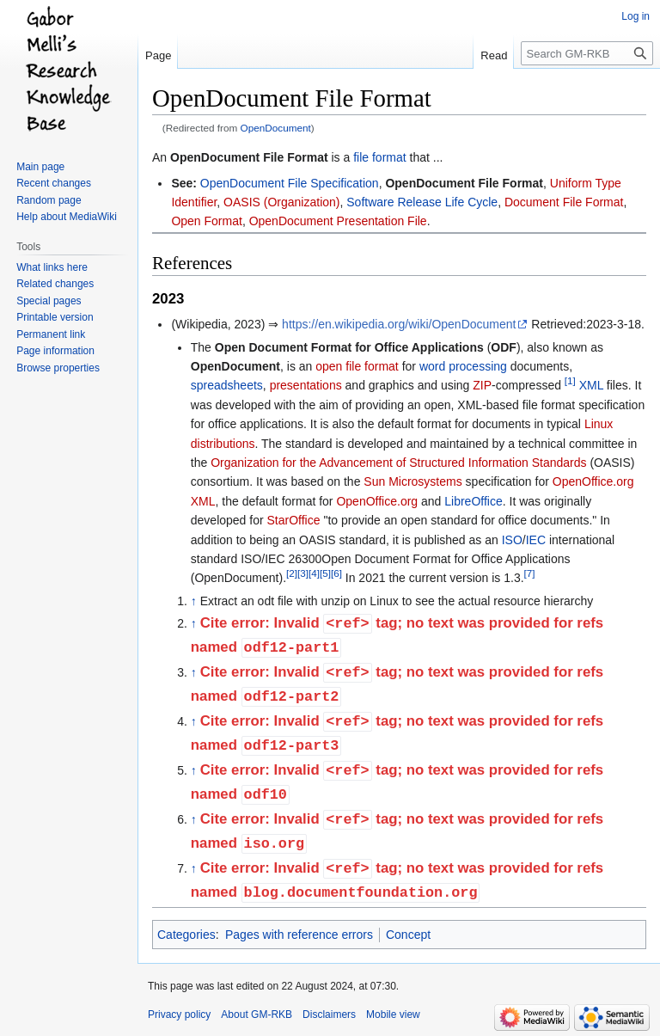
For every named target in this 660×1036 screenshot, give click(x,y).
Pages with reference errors (299, 934)
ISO (512, 540)
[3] (303, 573)
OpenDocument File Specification (289, 183)
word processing (463, 366)
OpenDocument (276, 127)
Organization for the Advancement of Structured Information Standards (398, 462)
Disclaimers (329, 1014)
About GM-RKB (256, 1014)
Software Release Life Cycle (422, 202)
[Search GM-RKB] (587, 53)
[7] (529, 573)
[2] (291, 573)
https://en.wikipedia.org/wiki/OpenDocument (399, 324)
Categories (186, 934)
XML (591, 385)
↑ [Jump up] (194, 601)
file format (379, 157)
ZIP (482, 385)
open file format (357, 366)
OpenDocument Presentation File (338, 221)
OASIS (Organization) (281, 202)
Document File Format (563, 202)
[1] (570, 381)
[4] (314, 573)
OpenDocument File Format (249, 157)
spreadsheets (227, 385)
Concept (408, 934)
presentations (306, 385)
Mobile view (393, 1014)
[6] (336, 573)
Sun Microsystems (412, 481)
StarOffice (294, 520)
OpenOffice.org (377, 501)
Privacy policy (179, 1014)
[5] (325, 573)
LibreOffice (473, 501)
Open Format (206, 221)
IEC (536, 540)
